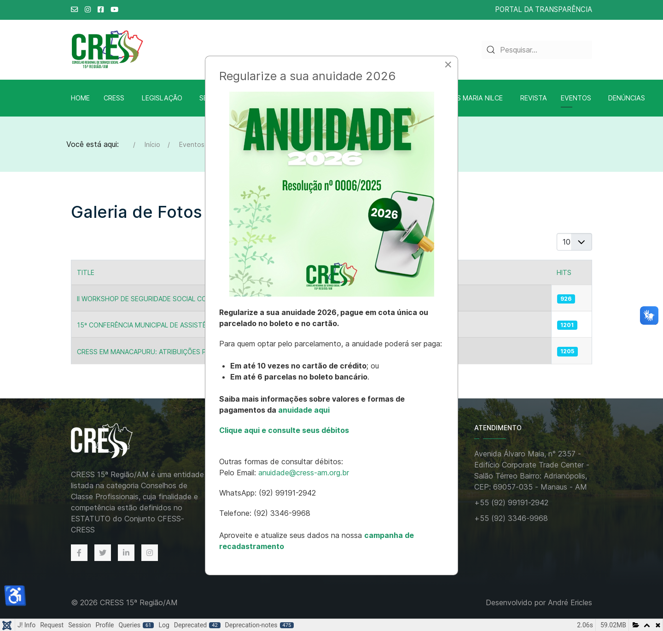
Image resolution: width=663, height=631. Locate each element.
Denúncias (626, 98)
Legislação (162, 98)
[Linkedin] (126, 552)
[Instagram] (149, 552)
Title (85, 272)
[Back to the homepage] (111, 441)
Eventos (576, 98)
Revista (533, 98)
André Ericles (570, 602)
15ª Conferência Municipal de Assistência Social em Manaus (181, 325)
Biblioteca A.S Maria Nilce (457, 98)
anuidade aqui (303, 410)
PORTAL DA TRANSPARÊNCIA (543, 9)
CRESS (114, 98)
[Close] (448, 64)
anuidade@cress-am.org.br (303, 472)
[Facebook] (79, 552)
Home (80, 98)
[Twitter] (102, 552)
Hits (564, 272)
